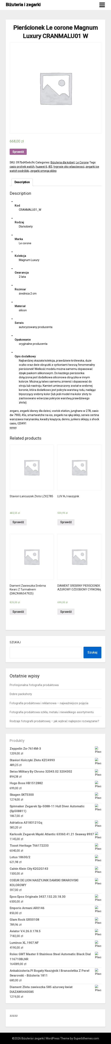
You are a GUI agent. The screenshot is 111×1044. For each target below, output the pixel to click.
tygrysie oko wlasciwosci (68, 166)
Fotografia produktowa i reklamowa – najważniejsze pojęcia (49, 703)
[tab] (22, 182)
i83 (50, 166)
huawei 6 (41, 166)
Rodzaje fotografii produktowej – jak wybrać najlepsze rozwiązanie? (54, 721)
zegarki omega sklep (43, 170)
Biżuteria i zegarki (23, 4)
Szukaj (15, 642)
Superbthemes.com (86, 1038)
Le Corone (82, 162)
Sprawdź (18, 151)
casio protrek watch (22, 166)
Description (22, 182)
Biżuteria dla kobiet (63, 162)
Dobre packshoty (21, 694)
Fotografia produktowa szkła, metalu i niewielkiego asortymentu (52, 712)
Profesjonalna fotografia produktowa (34, 685)
